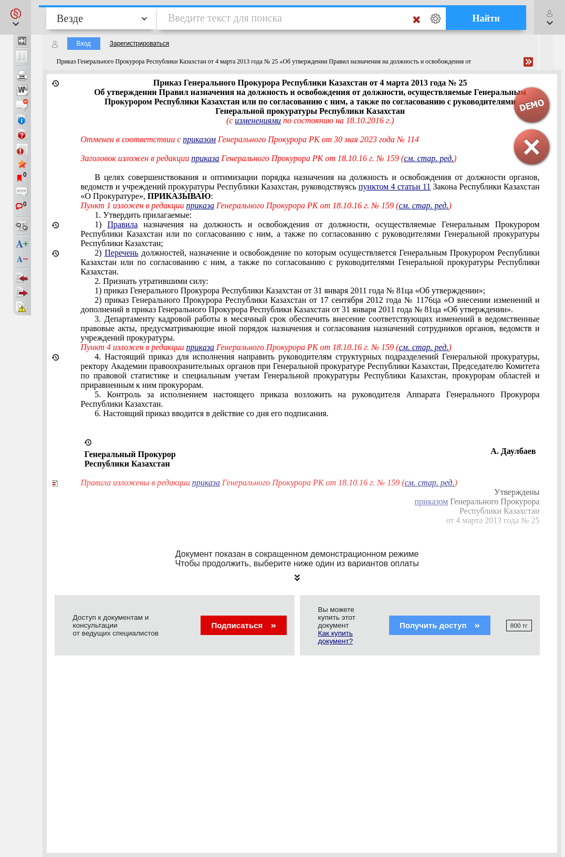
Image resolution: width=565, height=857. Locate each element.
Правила (123, 224)
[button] (15, 17)
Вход (84, 43)
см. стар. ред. (423, 205)
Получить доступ (440, 625)
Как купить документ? (335, 637)
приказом (199, 139)
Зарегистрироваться (139, 43)
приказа (205, 158)
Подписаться (243, 625)
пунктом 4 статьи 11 (395, 186)
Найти (486, 18)
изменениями (258, 120)
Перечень (121, 252)
